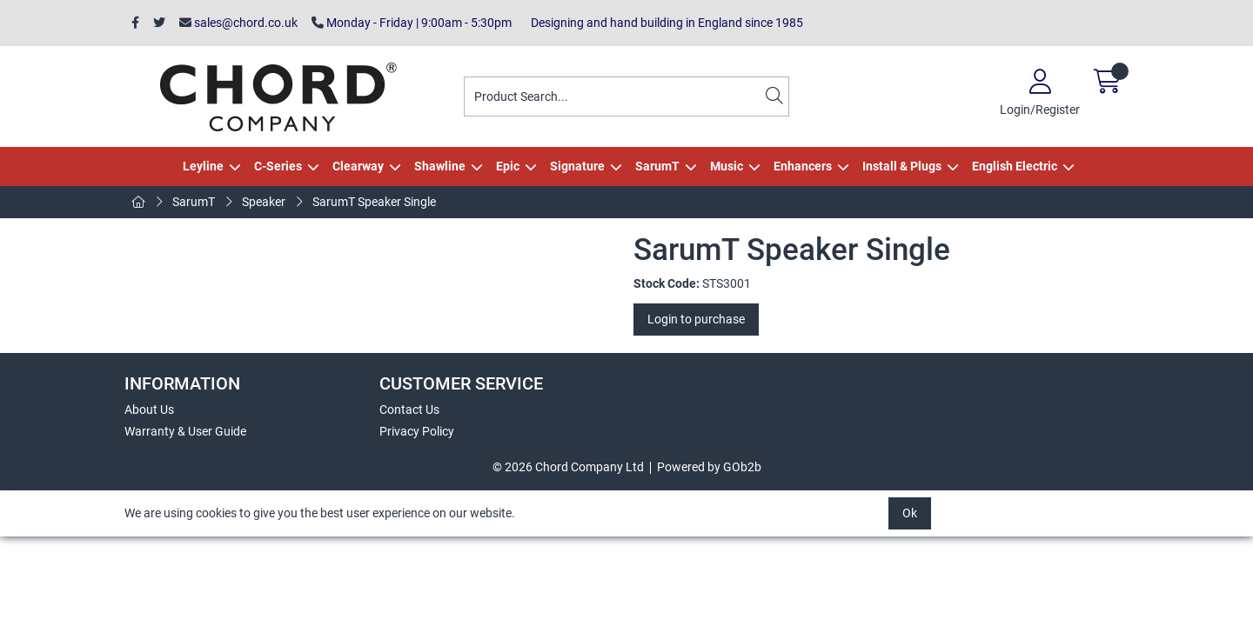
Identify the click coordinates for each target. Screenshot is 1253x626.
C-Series (278, 166)
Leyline (203, 166)
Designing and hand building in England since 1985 (664, 23)
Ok (909, 513)
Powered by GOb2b (709, 467)
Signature (577, 166)
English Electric (1014, 166)
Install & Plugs (901, 166)
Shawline (440, 166)
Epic (507, 166)
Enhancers (803, 166)
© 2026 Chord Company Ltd (568, 467)
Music (726, 166)
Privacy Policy (416, 431)
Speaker (263, 202)
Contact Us (409, 409)
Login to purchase (696, 319)
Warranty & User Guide (185, 431)
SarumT (657, 166)
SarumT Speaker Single (374, 202)
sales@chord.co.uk (238, 23)
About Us (149, 409)
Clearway (358, 166)
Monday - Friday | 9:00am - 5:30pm (412, 23)
